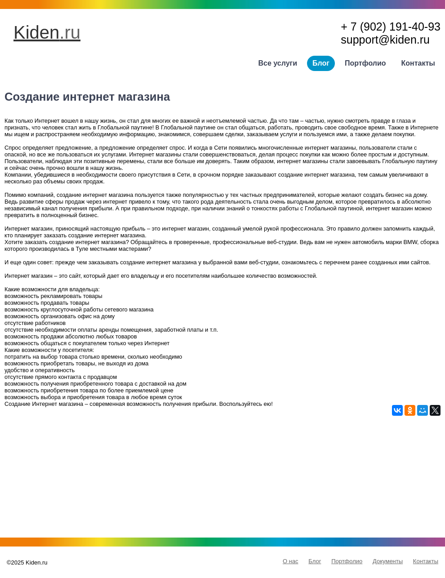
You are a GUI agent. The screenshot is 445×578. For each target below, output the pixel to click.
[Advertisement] (222, 479)
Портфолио (365, 63)
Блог (320, 63)
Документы (388, 561)
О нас (290, 561)
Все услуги (278, 63)
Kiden (46, 32)
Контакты (418, 63)
